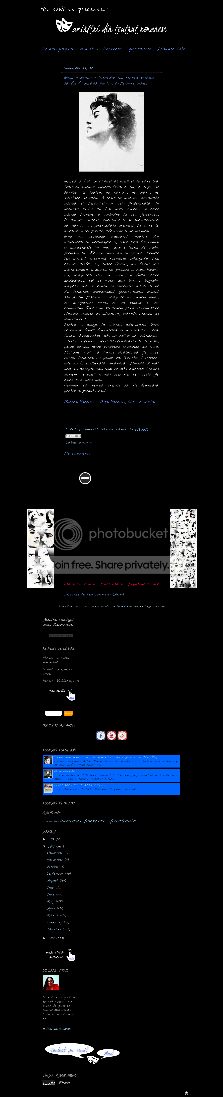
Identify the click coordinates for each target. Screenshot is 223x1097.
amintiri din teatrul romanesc (120, 606)
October (54, 866)
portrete (94, 821)
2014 (52, 938)
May (51, 901)
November (56, 859)
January (55, 929)
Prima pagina (58, 49)
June (51, 894)
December (56, 852)
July (51, 887)
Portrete (112, 49)
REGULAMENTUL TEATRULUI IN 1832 (80, 785)
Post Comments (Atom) (105, 594)
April (52, 908)
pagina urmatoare (144, 584)
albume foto (50, 822)
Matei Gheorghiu (64, 771)
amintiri (85, 442)
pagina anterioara (79, 584)
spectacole (122, 821)
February (55, 922)
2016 (52, 839)
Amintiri (88, 49)
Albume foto (171, 49)
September (56, 873)
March (53, 915)
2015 (52, 846)
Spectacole (139, 49)
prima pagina (112, 584)
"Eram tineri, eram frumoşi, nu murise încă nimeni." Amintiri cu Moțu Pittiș (105, 757)
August (53, 880)
